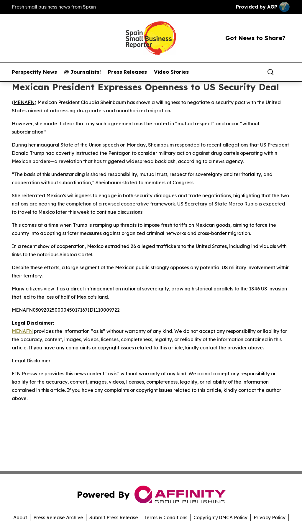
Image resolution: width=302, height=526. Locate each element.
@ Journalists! (82, 72)
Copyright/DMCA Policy (220, 517)
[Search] (270, 72)
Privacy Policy (269, 517)
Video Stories (171, 72)
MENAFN (24, 102)
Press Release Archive (58, 517)
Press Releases (127, 72)
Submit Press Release (113, 517)
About (20, 517)
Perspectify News (34, 72)
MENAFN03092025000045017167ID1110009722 (66, 310)
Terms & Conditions (165, 517)
